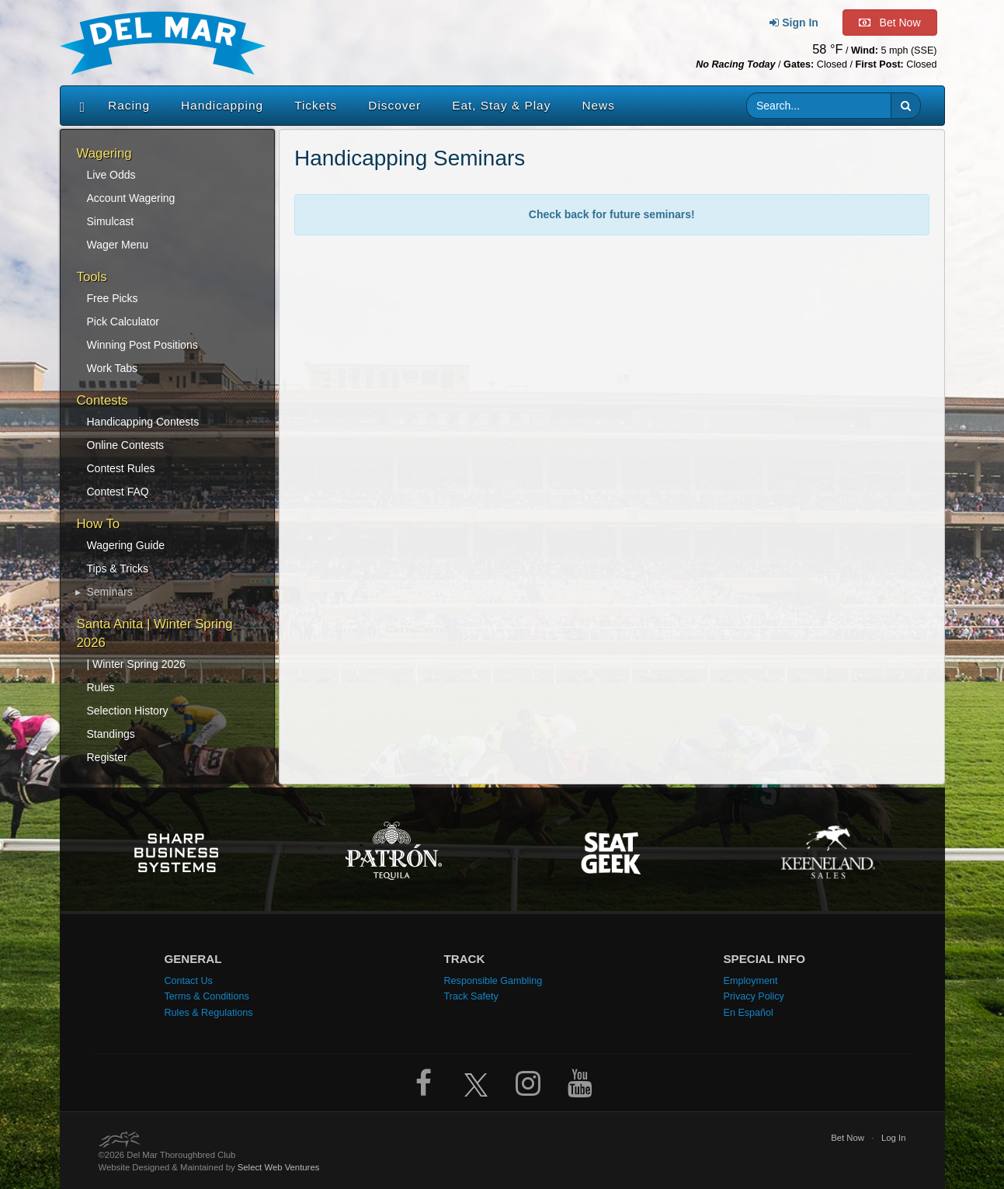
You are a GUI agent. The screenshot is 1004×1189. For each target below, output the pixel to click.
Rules (101, 687)
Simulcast (110, 221)
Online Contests (126, 445)
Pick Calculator (123, 321)
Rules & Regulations (209, 1012)
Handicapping (222, 105)
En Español (748, 1012)
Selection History (127, 710)
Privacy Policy (754, 996)
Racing (129, 105)
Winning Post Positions (142, 345)
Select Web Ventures (279, 1167)
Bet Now (847, 1137)
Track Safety (471, 996)
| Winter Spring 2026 (136, 664)
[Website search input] (818, 105)
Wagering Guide (126, 545)
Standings (111, 734)
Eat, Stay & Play (501, 105)
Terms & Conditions (207, 996)
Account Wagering (131, 198)
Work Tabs (112, 368)
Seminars (110, 592)
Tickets (315, 105)
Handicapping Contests (143, 421)
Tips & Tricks (118, 568)
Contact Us (189, 980)
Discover (394, 105)
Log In (893, 1137)
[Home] (79, 105)
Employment (751, 980)
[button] (906, 105)
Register (107, 757)
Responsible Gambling (493, 980)
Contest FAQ (118, 491)
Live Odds (111, 175)
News (598, 105)
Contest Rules (121, 468)
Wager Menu (118, 244)
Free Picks (112, 298)
